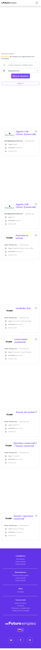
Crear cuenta (20, 561)
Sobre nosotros (20, 603)
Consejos (20, 592)
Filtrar (20, 83)
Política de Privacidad (20, 611)
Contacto (20, 606)
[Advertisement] (20, 30)
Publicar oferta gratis (21, 575)
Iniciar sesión (20, 564)
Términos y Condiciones (20, 608)
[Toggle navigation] (37, 3)
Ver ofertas (20, 559)
